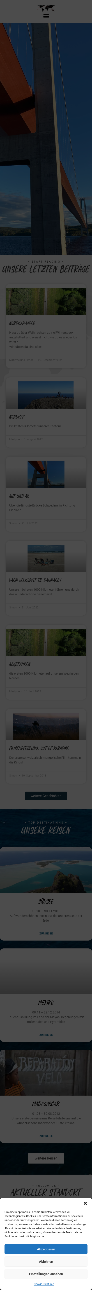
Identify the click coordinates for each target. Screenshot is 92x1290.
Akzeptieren (46, 1249)
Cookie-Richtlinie (44, 1284)
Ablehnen (46, 1262)
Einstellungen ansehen (46, 1274)
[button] (85, 1203)
